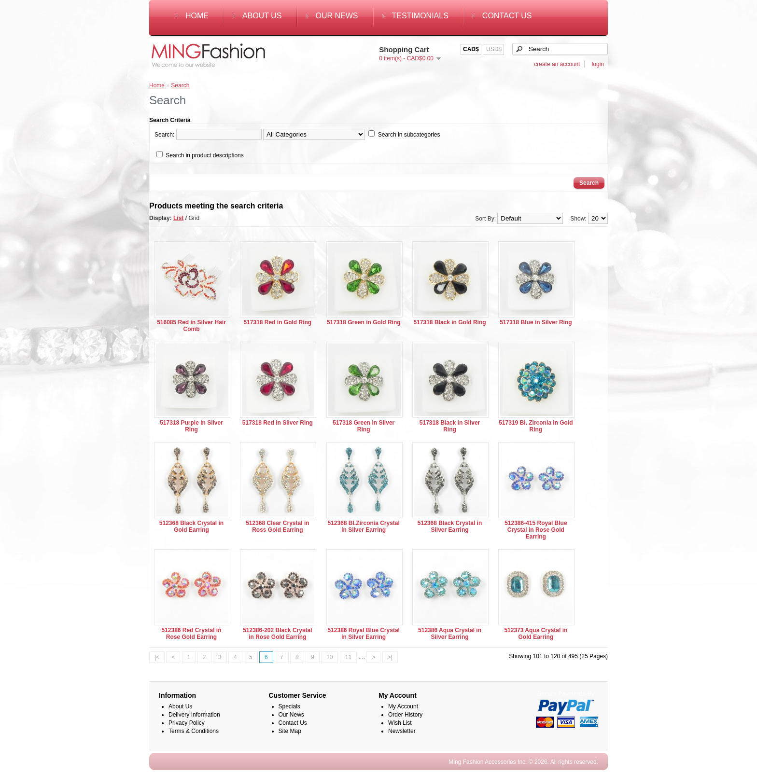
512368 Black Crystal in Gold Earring (191, 526)
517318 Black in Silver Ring (450, 426)
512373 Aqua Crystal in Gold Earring (535, 633)
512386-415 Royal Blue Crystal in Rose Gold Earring (536, 530)
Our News (337, 16)
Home (197, 16)
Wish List (400, 722)
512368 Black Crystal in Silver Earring (450, 526)
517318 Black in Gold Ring (450, 322)
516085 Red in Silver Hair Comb (191, 325)
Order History (405, 714)
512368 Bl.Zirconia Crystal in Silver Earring (363, 526)
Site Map (290, 731)
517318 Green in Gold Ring (364, 322)
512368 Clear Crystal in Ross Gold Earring (277, 526)
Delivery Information (194, 714)
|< (156, 657)
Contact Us (507, 16)
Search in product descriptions (204, 155)
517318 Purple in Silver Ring (191, 426)
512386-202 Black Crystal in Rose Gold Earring (277, 633)
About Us (262, 16)
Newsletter (402, 731)
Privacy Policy (186, 722)
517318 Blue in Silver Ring (536, 322)
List (178, 218)
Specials (289, 706)
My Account (403, 706)
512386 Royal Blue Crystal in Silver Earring (363, 633)
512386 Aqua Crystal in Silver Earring (449, 633)
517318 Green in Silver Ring (363, 426)
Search (180, 85)
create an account (557, 64)
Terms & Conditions (193, 731)
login (598, 64)
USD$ (494, 49)
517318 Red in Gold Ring (277, 322)
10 (329, 657)
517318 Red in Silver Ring (277, 422)
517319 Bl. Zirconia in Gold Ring (536, 426)
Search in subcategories (409, 134)
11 (348, 657)
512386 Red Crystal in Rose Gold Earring (191, 633)
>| (390, 657)
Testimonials (420, 16)
